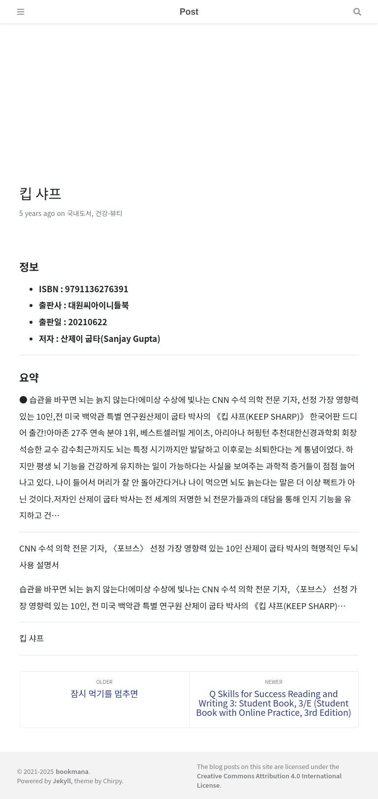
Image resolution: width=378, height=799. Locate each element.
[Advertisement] (189, 92)
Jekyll (62, 780)
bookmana (72, 771)
